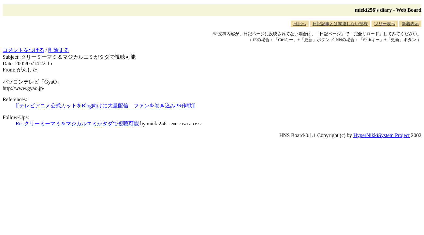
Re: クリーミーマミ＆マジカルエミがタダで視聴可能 (77, 123)
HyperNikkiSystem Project (381, 135)
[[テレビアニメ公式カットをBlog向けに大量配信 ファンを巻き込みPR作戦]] (106, 105)
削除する (58, 50)
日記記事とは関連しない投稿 (340, 23)
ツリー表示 (384, 23)
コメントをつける (23, 50)
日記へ (299, 23)
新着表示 (410, 23)
